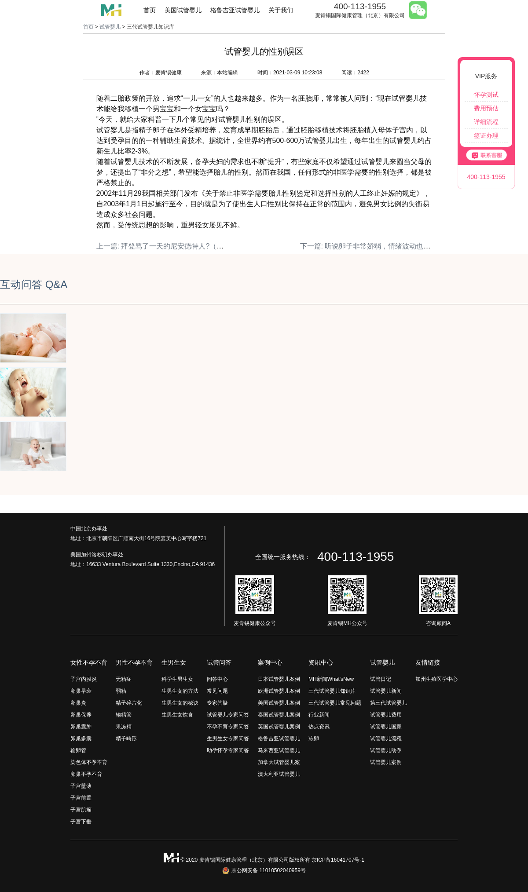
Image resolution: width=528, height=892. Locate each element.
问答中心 (217, 679)
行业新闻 (319, 715)
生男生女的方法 (179, 691)
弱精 (121, 691)
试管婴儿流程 (386, 738)
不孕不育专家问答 (228, 727)
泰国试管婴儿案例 (279, 715)
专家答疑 (217, 703)
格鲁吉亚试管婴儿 (235, 10)
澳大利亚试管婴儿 (279, 774)
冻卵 (313, 738)
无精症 (124, 679)
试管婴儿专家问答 (228, 715)
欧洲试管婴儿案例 (279, 691)
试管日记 (380, 679)
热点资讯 (319, 727)
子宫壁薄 (81, 786)
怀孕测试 (486, 94)
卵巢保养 (81, 715)
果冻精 (124, 727)
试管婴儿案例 (386, 762)
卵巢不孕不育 (86, 774)
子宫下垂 (81, 822)
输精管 (124, 715)
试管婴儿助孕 (386, 750)
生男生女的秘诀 (179, 703)
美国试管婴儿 (183, 10)
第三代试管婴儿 (388, 703)
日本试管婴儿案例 (279, 679)
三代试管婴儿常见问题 (334, 703)
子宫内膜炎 (83, 679)
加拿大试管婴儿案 (279, 762)
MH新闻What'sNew (331, 679)
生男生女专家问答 (228, 738)
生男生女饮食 (177, 715)
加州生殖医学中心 (436, 679)
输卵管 (78, 750)
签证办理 (486, 135)
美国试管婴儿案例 (279, 703)
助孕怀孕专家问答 (228, 750)
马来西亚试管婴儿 (279, 750)
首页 (149, 10)
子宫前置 (81, 798)
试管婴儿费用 (386, 715)
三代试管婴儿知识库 (332, 691)
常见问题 (217, 691)
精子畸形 (126, 738)
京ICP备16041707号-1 (338, 860)
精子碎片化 (129, 703)
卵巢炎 (78, 703)
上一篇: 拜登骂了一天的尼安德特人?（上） (163, 246)
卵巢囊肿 (81, 727)
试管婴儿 (110, 27)
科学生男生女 (177, 679)
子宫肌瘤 (81, 810)
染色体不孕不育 (88, 762)
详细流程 (486, 121)
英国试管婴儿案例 (279, 727)
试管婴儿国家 (386, 727)
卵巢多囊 (81, 738)
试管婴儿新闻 (386, 691)
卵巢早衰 (81, 691)
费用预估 (486, 108)
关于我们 (280, 10)
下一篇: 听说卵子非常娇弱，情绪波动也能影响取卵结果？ (390, 246)
